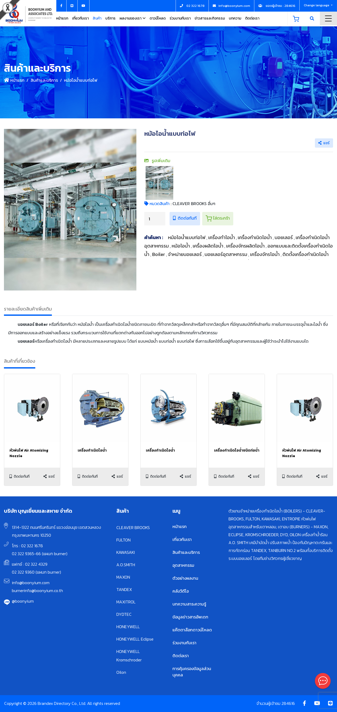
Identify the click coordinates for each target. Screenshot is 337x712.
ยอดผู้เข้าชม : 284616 (276, 5)
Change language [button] (317, 5)
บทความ (235, 18)
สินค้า (97, 18)
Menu (328, 18)
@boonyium (23, 601)
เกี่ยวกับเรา (80, 18)
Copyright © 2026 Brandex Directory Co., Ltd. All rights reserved (62, 703)
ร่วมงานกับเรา (180, 18)
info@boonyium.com (30, 582)
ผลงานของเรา (130, 18)
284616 (288, 703)
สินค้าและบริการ (44, 80)
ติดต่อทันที (185, 218)
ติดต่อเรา (252, 18)
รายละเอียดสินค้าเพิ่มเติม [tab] (28, 308)
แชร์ (324, 143)
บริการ (110, 18)
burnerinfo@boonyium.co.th (37, 590)
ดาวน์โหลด (158, 18)
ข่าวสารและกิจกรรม (210, 18)
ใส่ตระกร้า (218, 218)
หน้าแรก (62, 18)
